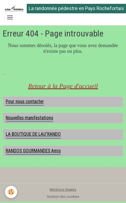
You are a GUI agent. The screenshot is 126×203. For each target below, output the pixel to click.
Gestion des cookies (63, 197)
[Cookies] (11, 192)
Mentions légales (63, 190)
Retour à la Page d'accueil (63, 86)
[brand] (61, 8)
